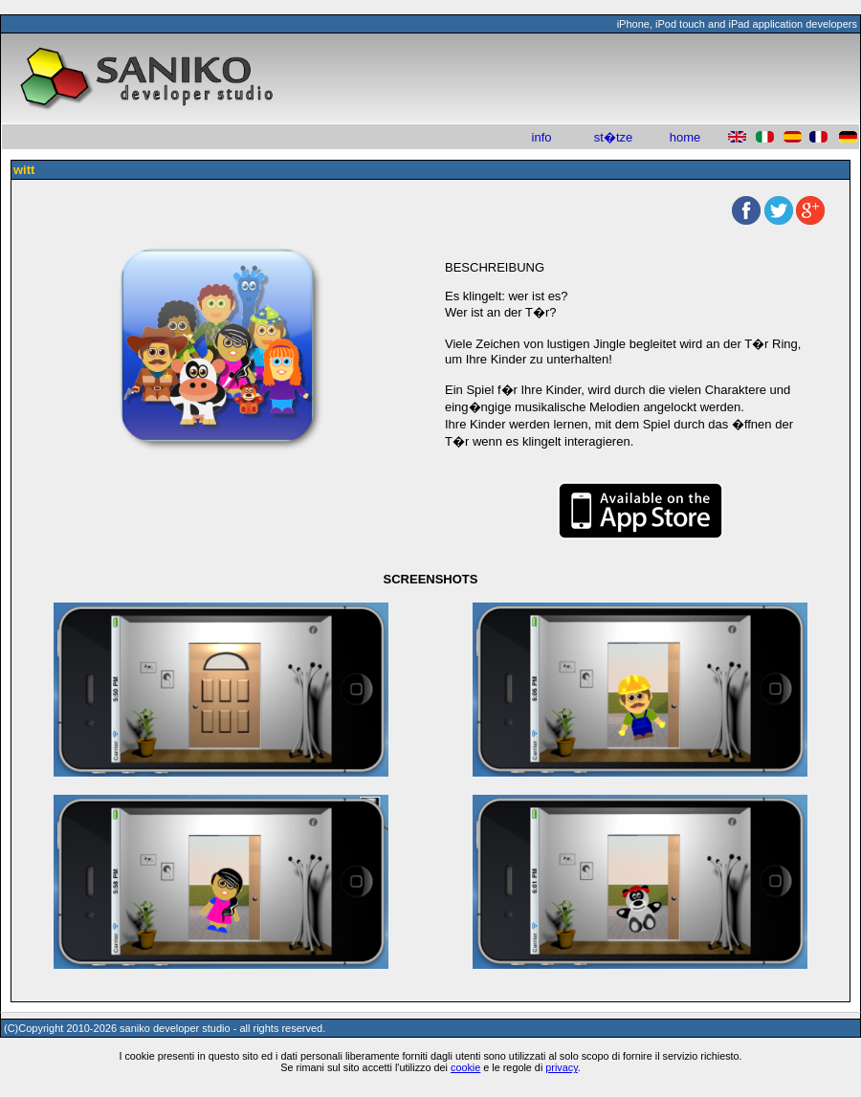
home (685, 137)
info (542, 137)
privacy (561, 1067)
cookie (465, 1067)
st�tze (613, 137)
